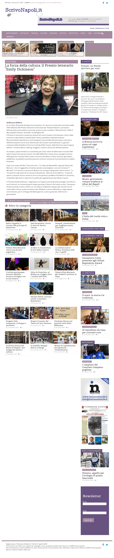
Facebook (93, 47)
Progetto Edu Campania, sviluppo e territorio (16, 323)
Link (107, 28)
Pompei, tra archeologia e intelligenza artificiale (67, 54)
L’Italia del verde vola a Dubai (94, 217)
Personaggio (87, 138)
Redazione (100, 28)
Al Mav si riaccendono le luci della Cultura (41, 249)
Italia (84, 213)
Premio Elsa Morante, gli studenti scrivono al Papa (66, 274)
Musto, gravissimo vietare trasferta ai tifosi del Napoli (92, 181)
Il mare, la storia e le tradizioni (93, 296)
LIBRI (90, 33)
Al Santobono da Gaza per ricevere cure (93, 331)
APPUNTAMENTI (12, 33)
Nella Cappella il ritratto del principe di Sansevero (16, 225)
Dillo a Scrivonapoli (89, 470)
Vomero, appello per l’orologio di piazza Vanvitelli (93, 475)
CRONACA (34, 33)
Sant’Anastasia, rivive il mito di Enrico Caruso (41, 225)
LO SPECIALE (87, 292)
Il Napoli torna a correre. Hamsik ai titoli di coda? (29, 200)
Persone (95, 138)
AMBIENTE (10, 37)
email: (85, 511)
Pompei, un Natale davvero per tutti (91, 67)
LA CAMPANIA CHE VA (89, 255)
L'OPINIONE (87, 176)
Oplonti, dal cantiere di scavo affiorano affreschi (13, 54)
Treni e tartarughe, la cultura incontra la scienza (54, 202)
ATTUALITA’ (24, 33)
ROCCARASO (98, 33)
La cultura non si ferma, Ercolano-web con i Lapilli (64, 250)
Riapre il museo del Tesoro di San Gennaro (41, 322)
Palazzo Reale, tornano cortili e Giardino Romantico (41, 299)
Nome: (85, 502)
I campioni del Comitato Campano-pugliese (93, 367)
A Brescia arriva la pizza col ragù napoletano (92, 144)
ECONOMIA (53, 33)
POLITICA (63, 33)
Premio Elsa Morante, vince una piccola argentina (16, 250)
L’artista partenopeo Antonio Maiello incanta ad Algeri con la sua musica (16, 275)
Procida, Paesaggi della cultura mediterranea (46, 2)
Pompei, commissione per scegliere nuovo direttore (65, 225)
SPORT (83, 33)
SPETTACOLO (73, 33)
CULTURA (43, 33)
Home (92, 28)
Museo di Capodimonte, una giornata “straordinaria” (65, 347)
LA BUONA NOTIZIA (89, 327)
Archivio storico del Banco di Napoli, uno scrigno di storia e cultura (15, 348)
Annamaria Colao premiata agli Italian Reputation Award (93, 260)
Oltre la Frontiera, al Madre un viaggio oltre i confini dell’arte (41, 274)
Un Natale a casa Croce (39, 55)
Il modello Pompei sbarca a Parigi (39, 346)
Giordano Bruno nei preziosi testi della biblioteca (63, 323)
